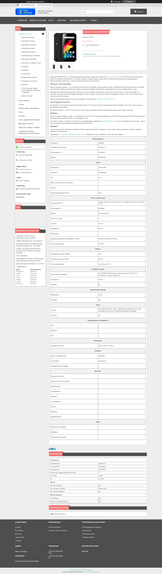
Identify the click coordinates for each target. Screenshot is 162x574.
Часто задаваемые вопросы (29, 120)
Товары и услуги (36, 20)
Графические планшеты (29, 77)
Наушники (24, 70)
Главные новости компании (58, 530)
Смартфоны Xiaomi (27, 37)
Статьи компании (54, 527)
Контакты (62, 20)
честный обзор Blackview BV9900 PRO (71, 134)
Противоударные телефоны (30, 55)
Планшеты (25, 66)
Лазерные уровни (88, 537)
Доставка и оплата (78, 20)
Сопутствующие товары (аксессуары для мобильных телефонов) (31, 90)
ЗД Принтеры (86, 530)
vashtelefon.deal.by (25, 169)
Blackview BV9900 (107, 121)
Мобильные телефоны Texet (31, 63)
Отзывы (22, 116)
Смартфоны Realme (28, 48)
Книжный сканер (27, 96)
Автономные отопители (29, 81)
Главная (21, 20)
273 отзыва (117, 1)
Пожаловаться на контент (91, 572)
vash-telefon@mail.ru (25, 172)
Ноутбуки (24, 84)
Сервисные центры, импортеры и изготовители (29, 132)
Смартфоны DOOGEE (28, 59)
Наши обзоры (24, 100)
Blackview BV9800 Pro (107, 99)
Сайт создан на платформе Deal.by (81, 570)
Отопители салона (88, 534)
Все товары (19, 530)
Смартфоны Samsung (28, 45)
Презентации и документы (29, 108)
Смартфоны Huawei (28, 41)
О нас (50, 20)
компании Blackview (112, 77)
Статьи (94, 20)
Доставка (18, 534)
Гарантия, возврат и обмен (29, 127)
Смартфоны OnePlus (28, 52)
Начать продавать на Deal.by (35, 1)
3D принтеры (25, 74)
